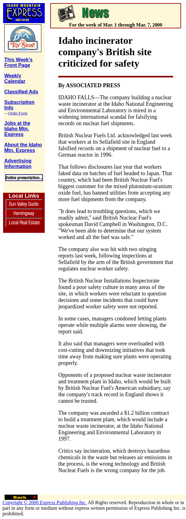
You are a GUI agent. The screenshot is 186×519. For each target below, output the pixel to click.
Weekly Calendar (14, 78)
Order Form (17, 113)
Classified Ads (21, 91)
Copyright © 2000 (44, 502)
